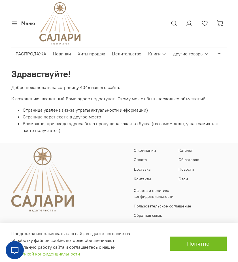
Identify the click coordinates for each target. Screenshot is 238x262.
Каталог (185, 150)
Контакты (142, 178)
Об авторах (188, 159)
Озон (183, 178)
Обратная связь (148, 215)
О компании (145, 150)
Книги (157, 54)
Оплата (140, 159)
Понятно (198, 243)
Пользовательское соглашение (162, 206)
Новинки (62, 54)
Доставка (142, 169)
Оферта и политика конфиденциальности (153, 193)
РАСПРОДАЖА (31, 54)
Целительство (126, 54)
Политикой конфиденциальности (45, 254)
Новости (186, 169)
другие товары (191, 54)
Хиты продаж (91, 54)
